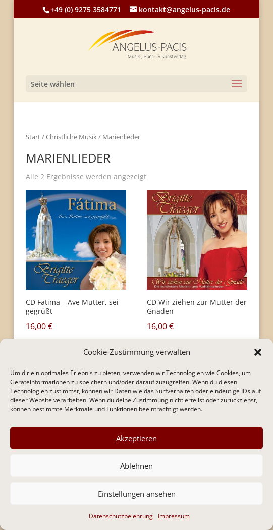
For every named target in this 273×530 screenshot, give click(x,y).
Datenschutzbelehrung (121, 516)
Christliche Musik (71, 136)
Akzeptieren (136, 438)
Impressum (174, 516)
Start (33, 136)
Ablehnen (136, 466)
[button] (258, 352)
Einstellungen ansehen (137, 494)
